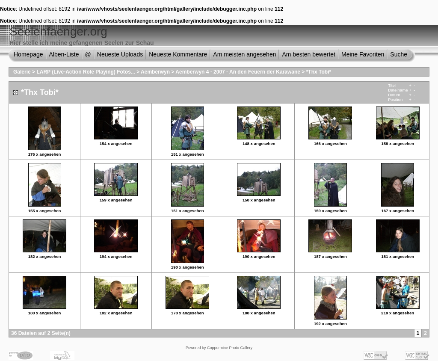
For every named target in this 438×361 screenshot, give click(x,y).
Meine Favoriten (362, 54)
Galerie (22, 72)
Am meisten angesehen (244, 54)
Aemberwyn (155, 72)
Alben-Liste (64, 54)
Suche (398, 54)
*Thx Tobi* (318, 72)
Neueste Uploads (120, 54)
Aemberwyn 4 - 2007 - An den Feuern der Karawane (237, 72)
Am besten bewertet (308, 54)
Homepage (28, 54)
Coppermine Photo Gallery (229, 348)
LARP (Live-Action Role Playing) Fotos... (85, 72)
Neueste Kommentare (178, 54)
